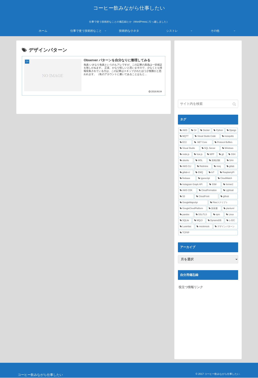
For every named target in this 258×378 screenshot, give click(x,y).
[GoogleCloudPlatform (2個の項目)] (192, 208)
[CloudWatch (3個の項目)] (227, 178)
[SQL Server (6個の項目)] (210, 148)
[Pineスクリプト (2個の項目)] (223, 202)
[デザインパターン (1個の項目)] (225, 226)
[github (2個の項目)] (228, 196)
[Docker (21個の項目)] (205, 130)
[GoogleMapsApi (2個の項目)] (193, 202)
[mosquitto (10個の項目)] (229, 136)
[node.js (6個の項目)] (185, 154)
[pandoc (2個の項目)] (186, 214)
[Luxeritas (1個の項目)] (186, 226)
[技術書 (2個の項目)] (214, 208)
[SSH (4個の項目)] (232, 154)
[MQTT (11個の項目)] (185, 136)
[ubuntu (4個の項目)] (185, 160)
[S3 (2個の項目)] (186, 196)
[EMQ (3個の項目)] (200, 172)
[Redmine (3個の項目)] (203, 166)
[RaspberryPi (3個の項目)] (228, 172)
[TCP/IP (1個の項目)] (208, 232)
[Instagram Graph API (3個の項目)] (192, 184)
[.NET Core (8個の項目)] (202, 142)
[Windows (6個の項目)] (229, 148)
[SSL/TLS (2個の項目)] (202, 214)
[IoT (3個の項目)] (212, 172)
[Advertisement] (208, 69)
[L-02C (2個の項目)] (231, 220)
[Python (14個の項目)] (218, 130)
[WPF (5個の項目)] (211, 154)
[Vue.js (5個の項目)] (198, 154)
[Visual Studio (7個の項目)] (188, 148)
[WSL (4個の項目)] (200, 160)
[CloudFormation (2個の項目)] (209, 190)
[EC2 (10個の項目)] (185, 142)
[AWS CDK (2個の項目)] (187, 190)
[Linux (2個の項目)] (231, 214)
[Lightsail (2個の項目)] (230, 190)
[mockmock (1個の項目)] (203, 226)
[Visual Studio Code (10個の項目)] (206, 136)
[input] (208, 104)
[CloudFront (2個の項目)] (206, 196)
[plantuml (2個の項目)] (230, 208)
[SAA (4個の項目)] (231, 160)
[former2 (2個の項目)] (230, 184)
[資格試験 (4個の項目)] (215, 160)
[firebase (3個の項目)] (187, 178)
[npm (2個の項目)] (218, 214)
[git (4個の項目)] (221, 154)
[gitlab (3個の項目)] (231, 166)
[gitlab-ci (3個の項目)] (185, 172)
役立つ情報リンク (191, 287)
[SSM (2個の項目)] (214, 184)
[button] (234, 104)
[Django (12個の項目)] (231, 130)
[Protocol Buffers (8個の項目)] (225, 142)
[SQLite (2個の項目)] (185, 220)
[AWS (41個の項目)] (183, 130)
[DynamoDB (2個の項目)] (215, 220)
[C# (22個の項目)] (194, 130)
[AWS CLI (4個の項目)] (186, 166)
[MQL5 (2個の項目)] (199, 220)
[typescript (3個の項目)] (206, 178)
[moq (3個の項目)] (218, 166)
